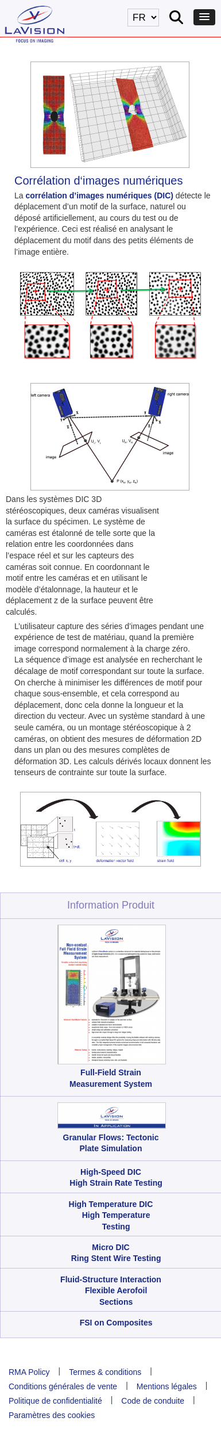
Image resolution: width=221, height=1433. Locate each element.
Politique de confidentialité (55, 1400)
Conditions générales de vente (63, 1386)
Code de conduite (152, 1400)
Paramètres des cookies (52, 1415)
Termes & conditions (105, 1372)
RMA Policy (29, 1372)
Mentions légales (167, 1386)
